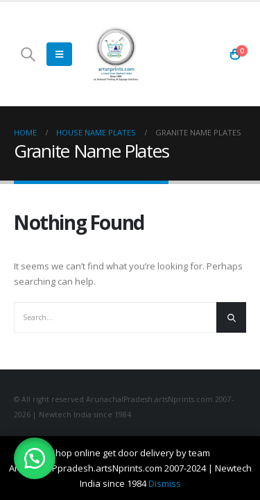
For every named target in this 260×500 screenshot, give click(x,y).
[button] (34, 458)
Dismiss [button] (164, 483)
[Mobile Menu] (59, 54)
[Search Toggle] (28, 54)
